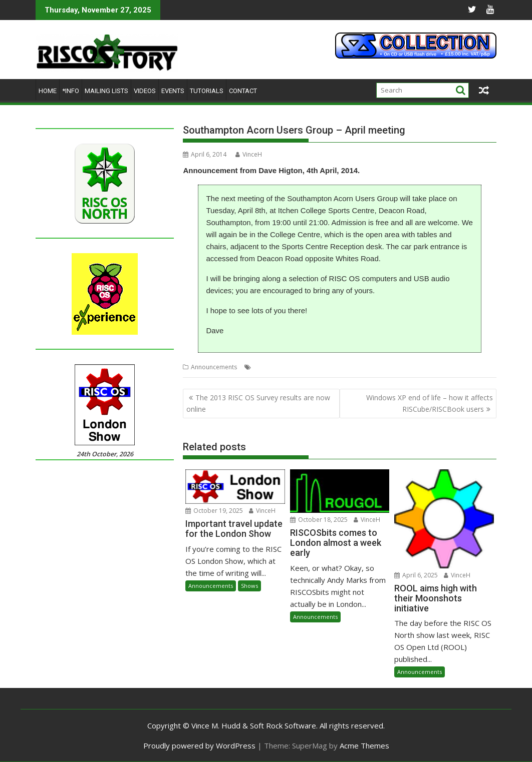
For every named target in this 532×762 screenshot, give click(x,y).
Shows (249, 585)
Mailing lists (106, 91)
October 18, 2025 (319, 519)
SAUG (305, 367)
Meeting (282, 367)
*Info (70, 91)
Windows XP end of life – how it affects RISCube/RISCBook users (429, 403)
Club (260, 367)
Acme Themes (364, 745)
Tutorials (206, 91)
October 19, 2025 (214, 510)
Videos (145, 91)
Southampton (336, 367)
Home (48, 91)
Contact (243, 91)
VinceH (248, 154)
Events (172, 91)
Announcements (214, 367)
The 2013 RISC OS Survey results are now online (258, 403)
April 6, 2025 (416, 575)
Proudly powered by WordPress (199, 745)
